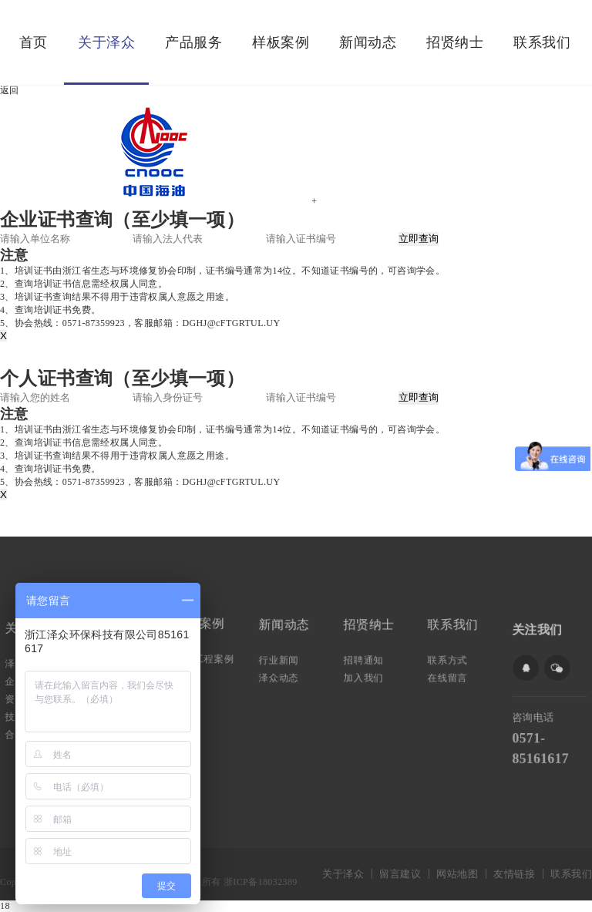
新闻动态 (367, 42)
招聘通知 (364, 659)
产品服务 (193, 42)
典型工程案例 (205, 657)
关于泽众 (106, 42)
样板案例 (280, 42)
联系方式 (449, 659)
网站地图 (457, 874)
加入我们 (364, 675)
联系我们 (541, 42)
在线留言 (449, 675)
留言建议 (400, 874)
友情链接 (514, 874)
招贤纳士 (454, 42)
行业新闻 (280, 659)
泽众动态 (280, 675)
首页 (33, 42)
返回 (9, 90)
